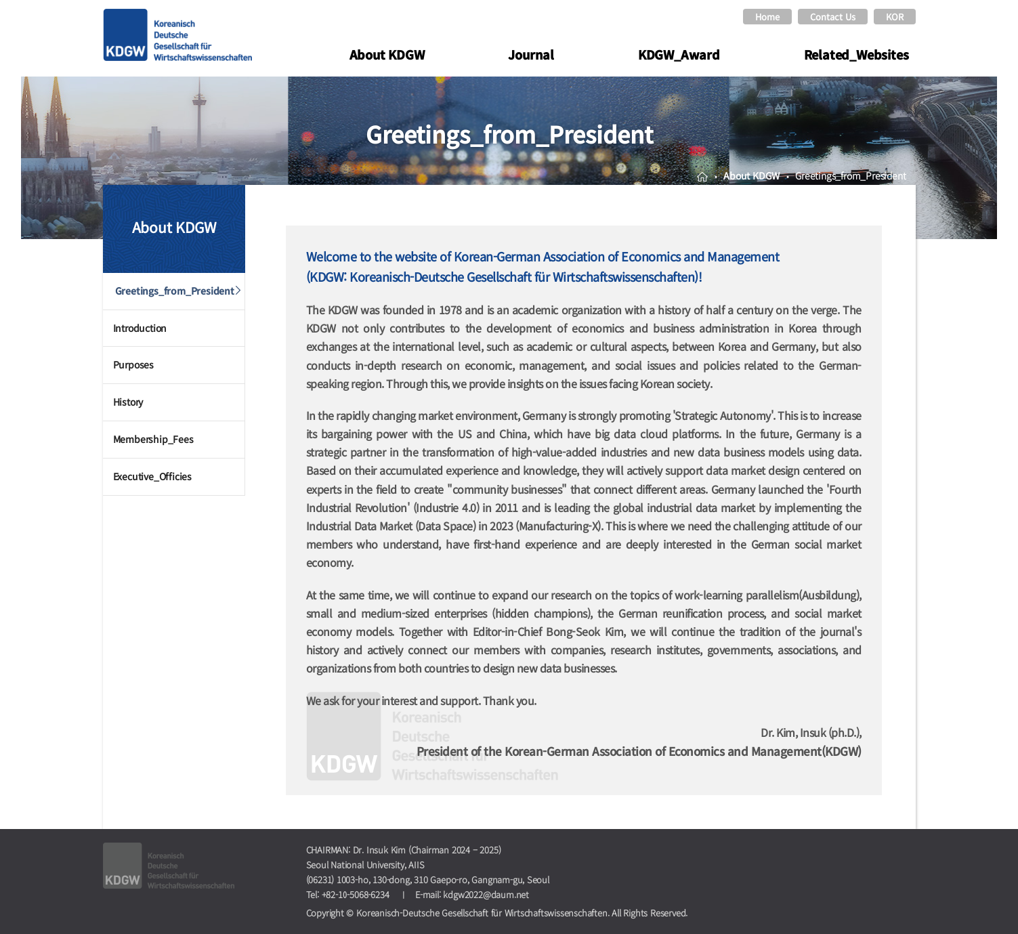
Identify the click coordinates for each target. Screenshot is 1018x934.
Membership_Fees (153, 439)
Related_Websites (856, 54)
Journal (531, 54)
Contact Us (832, 16)
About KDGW (387, 54)
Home (767, 16)
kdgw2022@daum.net (486, 894)
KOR (895, 16)
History (128, 401)
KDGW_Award (679, 54)
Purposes (133, 364)
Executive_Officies (152, 476)
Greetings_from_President (174, 290)
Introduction (140, 328)
